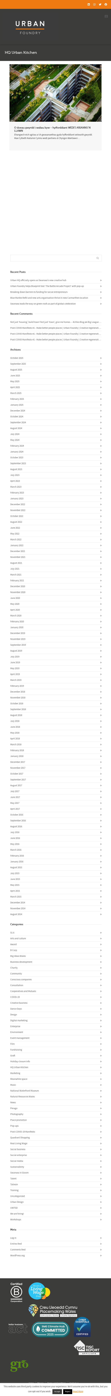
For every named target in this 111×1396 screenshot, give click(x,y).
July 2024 (14, 434)
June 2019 (15, 662)
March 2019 (15, 680)
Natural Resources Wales (22, 1096)
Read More (78, 1391)
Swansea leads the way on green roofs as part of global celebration (43, 303)
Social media (16, 1161)
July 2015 (14, 873)
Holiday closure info (20, 1061)
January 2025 (16, 404)
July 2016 (14, 832)
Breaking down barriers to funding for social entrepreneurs (38, 292)
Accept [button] (57, 1391)
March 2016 (15, 849)
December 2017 (17, 762)
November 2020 (17, 592)
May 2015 (14, 885)
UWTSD (14, 1207)
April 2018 (15, 738)
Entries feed (16, 1243)
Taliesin (14, 1184)
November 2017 (17, 767)
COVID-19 (15, 997)
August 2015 (16, 867)
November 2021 (17, 557)
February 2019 (17, 685)
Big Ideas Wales (18, 956)
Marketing (15, 1073)
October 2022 (16, 516)
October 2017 (16, 773)
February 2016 (17, 855)
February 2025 (17, 399)
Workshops (15, 1219)
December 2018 (17, 691)
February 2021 (17, 580)
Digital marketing (19, 1020)
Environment (16, 1032)
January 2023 (16, 498)
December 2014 (17, 902)
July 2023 (14, 475)
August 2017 (16, 785)
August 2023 (16, 469)
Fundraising (16, 1049)
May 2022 (14, 533)
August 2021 (16, 563)
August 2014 (16, 914)
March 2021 (15, 574)
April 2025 (15, 387)
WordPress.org (17, 1255)
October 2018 (16, 703)
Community (16, 973)
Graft (12, 1055)
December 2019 (17, 633)
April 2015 (15, 890)
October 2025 (16, 358)
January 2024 (16, 451)
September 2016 (18, 820)
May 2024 (14, 440)
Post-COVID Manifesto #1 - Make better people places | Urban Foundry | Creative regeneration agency (59, 327)
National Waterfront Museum (24, 1090)
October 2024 (16, 416)
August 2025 (16, 369)
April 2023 (15, 481)
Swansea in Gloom (19, 1172)
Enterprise (15, 1026)
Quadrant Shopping (20, 1137)
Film (12, 1043)
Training (14, 1190)
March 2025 (15, 393)
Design (13, 1014)
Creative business (18, 1002)
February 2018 (17, 750)
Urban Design (17, 1202)
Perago (13, 1108)
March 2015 (15, 896)
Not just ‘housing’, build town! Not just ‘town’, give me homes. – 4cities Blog (47, 322)
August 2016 (16, 826)
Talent (13, 1178)
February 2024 (17, 445)
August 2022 (16, 522)
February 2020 (17, 621)
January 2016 (16, 861)
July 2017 (14, 791)
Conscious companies (21, 979)
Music (13, 1084)
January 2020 (16, 627)
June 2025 (15, 375)
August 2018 (16, 715)
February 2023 (17, 492)
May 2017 (14, 803)
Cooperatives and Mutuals (23, 991)
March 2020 (15, 615)
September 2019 (18, 644)
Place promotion (18, 1120)
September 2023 (18, 463)
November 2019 (17, 639)
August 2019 (16, 650)
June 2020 (15, 598)
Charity (14, 967)
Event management (19, 1038)
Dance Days (16, 1008)
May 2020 (14, 603)
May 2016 (14, 844)
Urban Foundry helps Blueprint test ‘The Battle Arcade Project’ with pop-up (47, 286)
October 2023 (16, 457)
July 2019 (14, 656)
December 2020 (17, 586)
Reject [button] (67, 1391)
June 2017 (15, 797)
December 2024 (17, 410)
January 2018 (16, 756)
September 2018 (18, 709)
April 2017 (15, 808)
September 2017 (18, 779)
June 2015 (15, 879)
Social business (17, 1149)
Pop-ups (14, 1125)
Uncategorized (17, 1196)
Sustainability (17, 1166)
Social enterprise (18, 1155)
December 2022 (17, 504)
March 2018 (15, 744)
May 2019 (14, 668)
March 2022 (15, 539)
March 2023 (15, 486)
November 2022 (17, 510)
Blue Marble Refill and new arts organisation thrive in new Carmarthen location (49, 297)
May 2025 (14, 381)
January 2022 (16, 545)
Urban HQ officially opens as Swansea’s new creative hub (38, 280)
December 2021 (17, 551)
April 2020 (15, 609)
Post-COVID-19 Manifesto (22, 1131)
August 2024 (16, 428)
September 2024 (18, 422)
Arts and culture (18, 938)
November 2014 (17, 908)
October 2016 (16, 814)
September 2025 (18, 363)
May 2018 (14, 732)
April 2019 (15, 674)
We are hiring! (17, 1213)
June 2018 (15, 726)
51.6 (12, 932)
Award (13, 944)
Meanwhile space (18, 1079)
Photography (16, 1114)
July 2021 (14, 568)
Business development (21, 961)
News (13, 1102)
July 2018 (14, 721)
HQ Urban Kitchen (19, 1067)
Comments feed (17, 1249)
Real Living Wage (18, 1143)
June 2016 (15, 838)
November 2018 (17, 697)
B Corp (13, 950)
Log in (13, 1237)
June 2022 (15, 527)
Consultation (16, 985)
